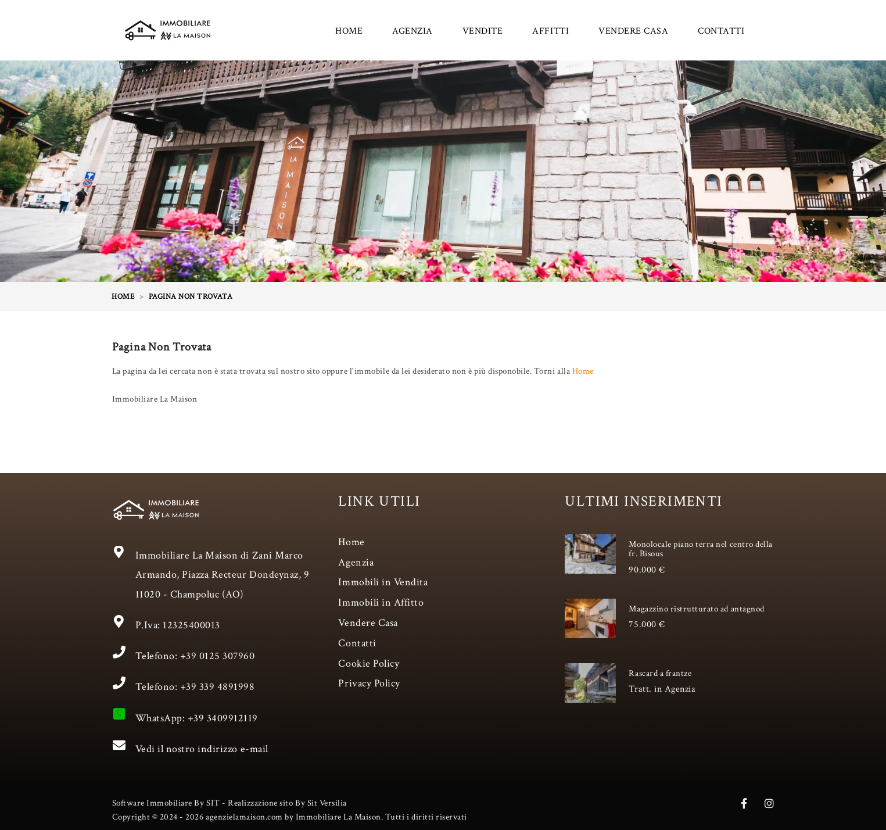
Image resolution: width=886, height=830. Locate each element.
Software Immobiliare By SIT (166, 802)
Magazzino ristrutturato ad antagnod (696, 608)
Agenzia (356, 562)
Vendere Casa (367, 622)
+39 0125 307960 (217, 656)
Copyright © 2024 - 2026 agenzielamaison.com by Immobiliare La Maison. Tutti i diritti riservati (289, 816)
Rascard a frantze (660, 673)
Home (583, 371)
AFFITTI (550, 31)
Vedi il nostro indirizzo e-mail (201, 749)
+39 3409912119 (223, 718)
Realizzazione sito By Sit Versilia (287, 802)
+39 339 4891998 (217, 686)
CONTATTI (721, 31)
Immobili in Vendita (383, 582)
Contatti (357, 643)
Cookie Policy (368, 663)
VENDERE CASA (633, 31)
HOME (349, 31)
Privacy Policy (369, 683)
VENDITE (482, 31)
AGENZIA (412, 31)
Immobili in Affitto (381, 602)
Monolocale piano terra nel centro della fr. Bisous (700, 549)
